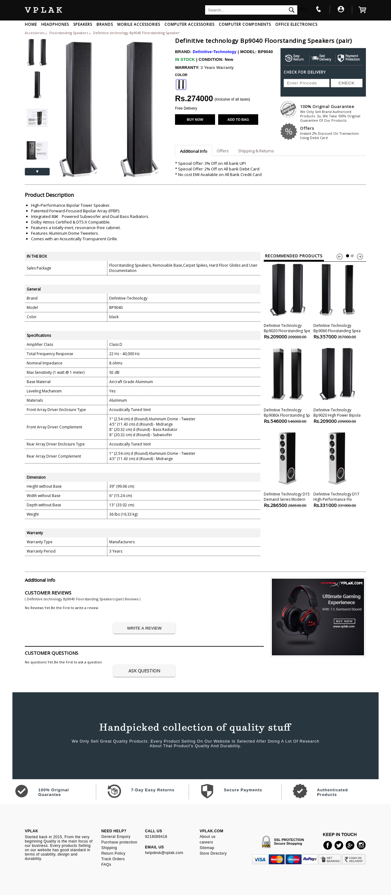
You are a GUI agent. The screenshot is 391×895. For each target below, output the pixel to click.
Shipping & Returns (256, 151)
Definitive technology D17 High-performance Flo (337, 469)
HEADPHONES (55, 24)
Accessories (34, 32)
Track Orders (113, 859)
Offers (333, 132)
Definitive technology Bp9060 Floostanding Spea (337, 301)
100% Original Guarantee (333, 113)
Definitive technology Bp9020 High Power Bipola (337, 385)
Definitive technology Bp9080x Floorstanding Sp (287, 385)
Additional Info (193, 151)
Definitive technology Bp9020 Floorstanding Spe (287, 301)
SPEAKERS (82, 24)
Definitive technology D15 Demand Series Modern (287, 469)
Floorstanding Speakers (69, 32)
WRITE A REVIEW (144, 628)
